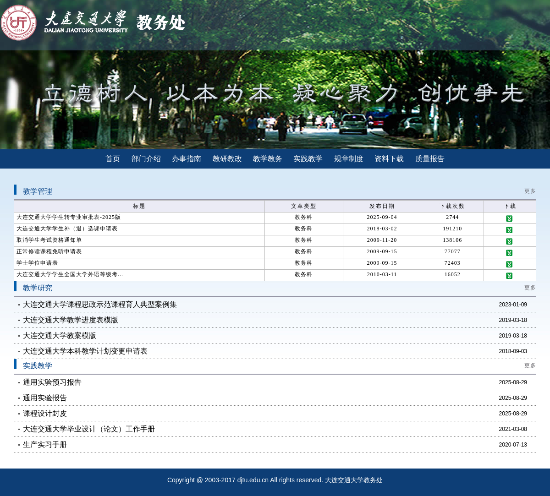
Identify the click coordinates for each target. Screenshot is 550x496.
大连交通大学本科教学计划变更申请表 (85, 351)
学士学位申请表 (37, 263)
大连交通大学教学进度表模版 (70, 320)
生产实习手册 (45, 444)
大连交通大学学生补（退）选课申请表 (67, 228)
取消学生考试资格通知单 (49, 240)
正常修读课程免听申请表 (49, 251)
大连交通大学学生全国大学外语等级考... (69, 274)
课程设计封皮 (45, 413)
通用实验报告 (45, 398)
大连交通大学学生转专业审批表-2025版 (68, 217)
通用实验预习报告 (52, 382)
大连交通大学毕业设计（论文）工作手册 (89, 429)
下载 (510, 218)
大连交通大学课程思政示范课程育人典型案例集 (100, 304)
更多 (530, 191)
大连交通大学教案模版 (59, 335)
